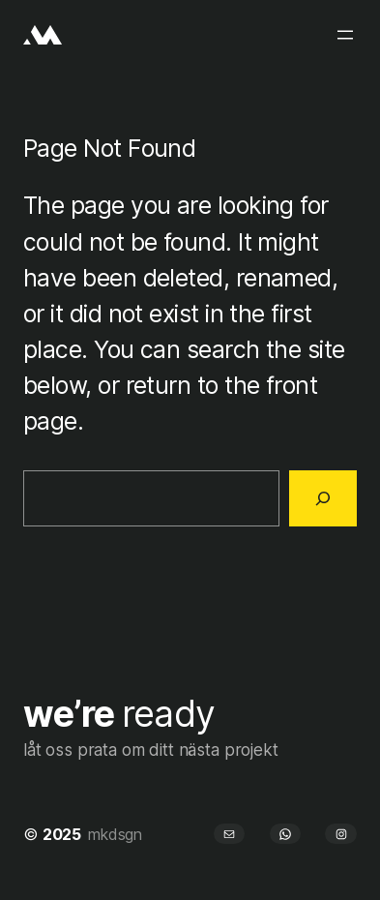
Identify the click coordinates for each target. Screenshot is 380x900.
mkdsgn (115, 834)
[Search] (323, 498)
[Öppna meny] (345, 34)
